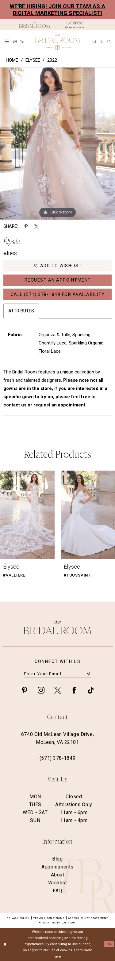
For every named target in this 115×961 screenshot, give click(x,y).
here (57, 957)
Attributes (21, 311)
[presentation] (27, 515)
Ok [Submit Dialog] (108, 944)
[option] (57, 143)
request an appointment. (59, 405)
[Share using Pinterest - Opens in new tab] (26, 226)
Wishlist (57, 883)
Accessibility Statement (88, 918)
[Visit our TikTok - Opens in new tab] (90, 690)
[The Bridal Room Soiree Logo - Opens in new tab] (74, 24)
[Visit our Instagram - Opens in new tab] (41, 690)
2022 (52, 60)
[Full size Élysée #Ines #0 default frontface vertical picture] (57, 143)
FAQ (57, 891)
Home (12, 60)
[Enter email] (57, 674)
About (57, 875)
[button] (7, 41)
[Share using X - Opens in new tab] (36, 226)
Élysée (32, 60)
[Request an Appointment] (15, 41)
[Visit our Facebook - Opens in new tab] (74, 690)
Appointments (57, 867)
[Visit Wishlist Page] (101, 41)
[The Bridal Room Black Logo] (34, 24)
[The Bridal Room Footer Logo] (57, 627)
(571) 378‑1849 (57, 758)
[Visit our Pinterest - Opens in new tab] (24, 690)
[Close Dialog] (5, 944)
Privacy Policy (18, 918)
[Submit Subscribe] (88, 673)
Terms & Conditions (49, 918)
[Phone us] (22, 41)
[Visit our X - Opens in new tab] (57, 690)
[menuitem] (7, 41)
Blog (57, 859)
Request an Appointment (58, 280)
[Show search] (94, 41)
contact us (14, 405)
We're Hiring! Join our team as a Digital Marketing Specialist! (57, 9)
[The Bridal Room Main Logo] (57, 41)
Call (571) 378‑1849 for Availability (58, 294)
